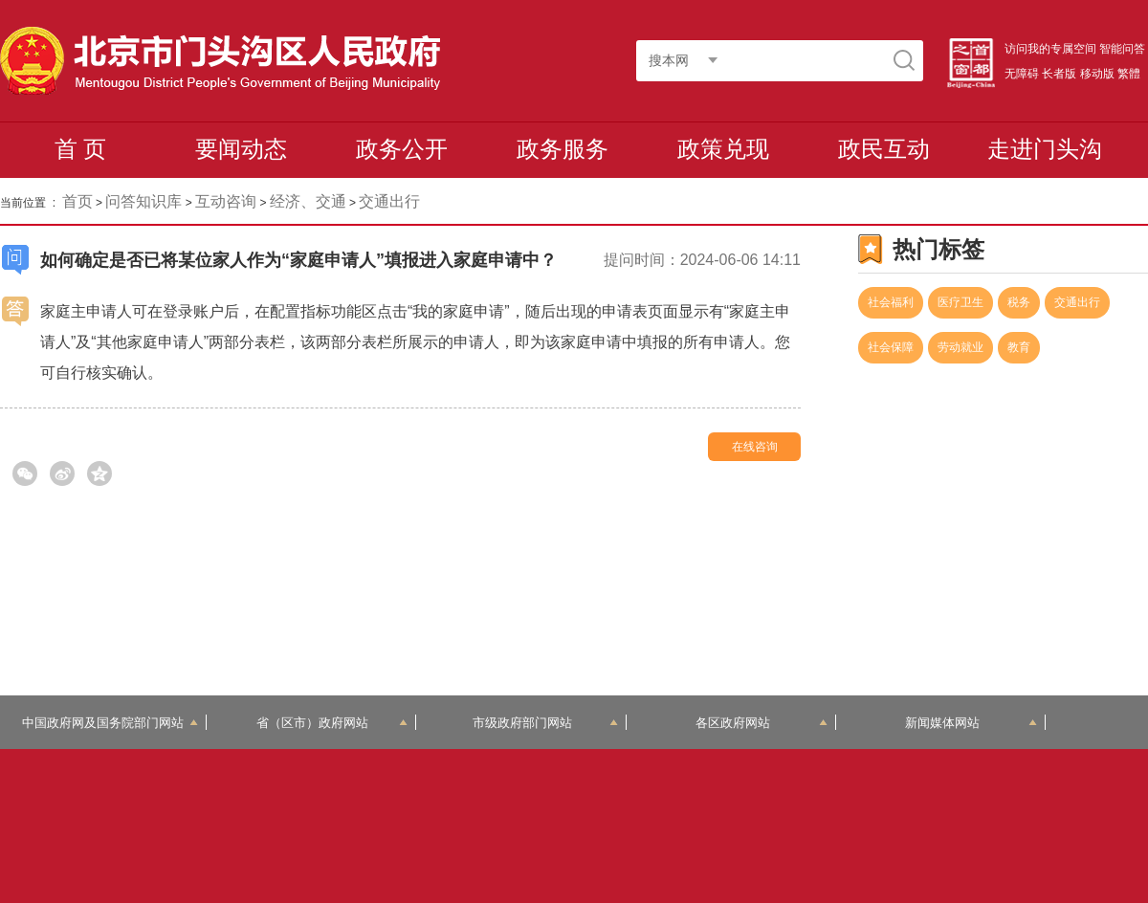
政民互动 (884, 149)
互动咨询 (225, 201)
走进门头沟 (1044, 149)
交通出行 (1077, 302)
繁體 (1128, 73)
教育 (1018, 347)
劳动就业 (960, 347)
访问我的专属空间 (1050, 48)
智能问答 (1122, 48)
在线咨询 (755, 446)
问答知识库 (143, 201)
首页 (77, 201)
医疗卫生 (960, 302)
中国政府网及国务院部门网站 (110, 723)
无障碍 (1021, 73)
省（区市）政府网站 (332, 723)
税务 (1018, 302)
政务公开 (402, 149)
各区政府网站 (761, 723)
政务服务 (562, 149)
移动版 (1097, 73)
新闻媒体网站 (971, 723)
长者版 (1059, 73)
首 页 (81, 149)
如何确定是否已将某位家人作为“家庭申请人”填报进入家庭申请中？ (298, 260)
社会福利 (891, 302)
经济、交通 (308, 201)
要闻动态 (241, 149)
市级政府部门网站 (545, 723)
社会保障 (891, 347)
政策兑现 (723, 149)
